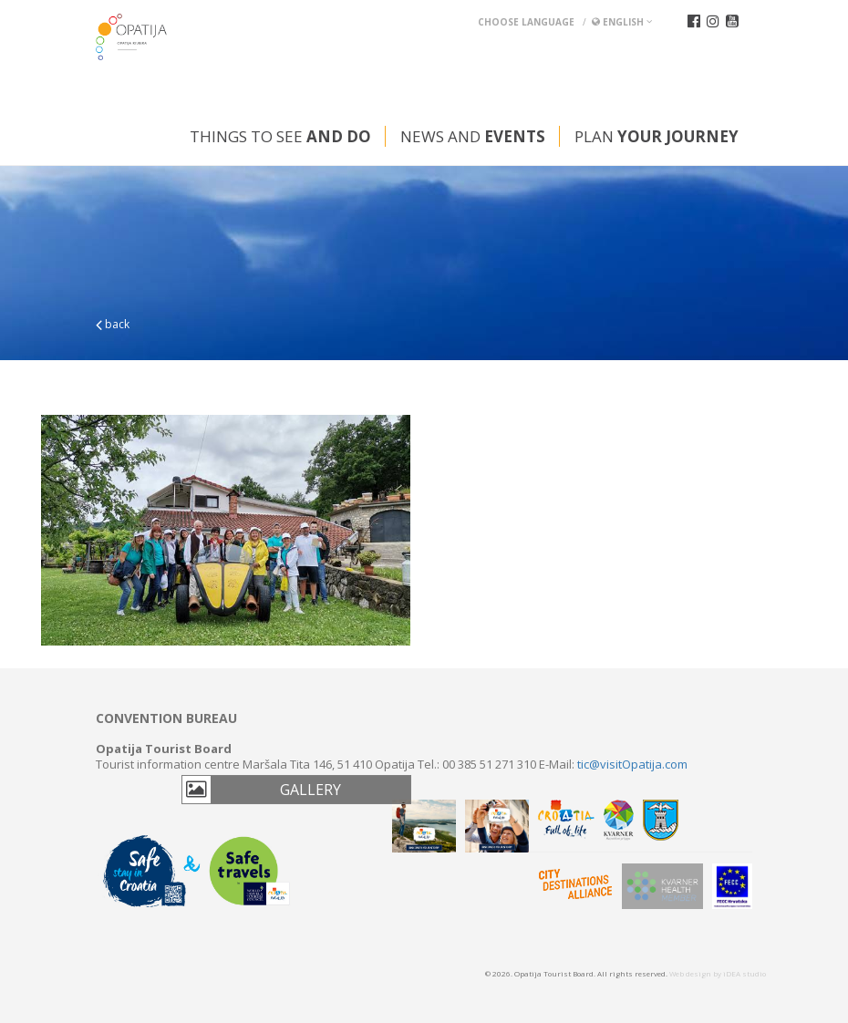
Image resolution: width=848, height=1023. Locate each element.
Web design (690, 973)
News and (472, 136)
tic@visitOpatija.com (632, 764)
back (112, 324)
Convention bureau (166, 718)
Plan (656, 136)
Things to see (280, 136)
